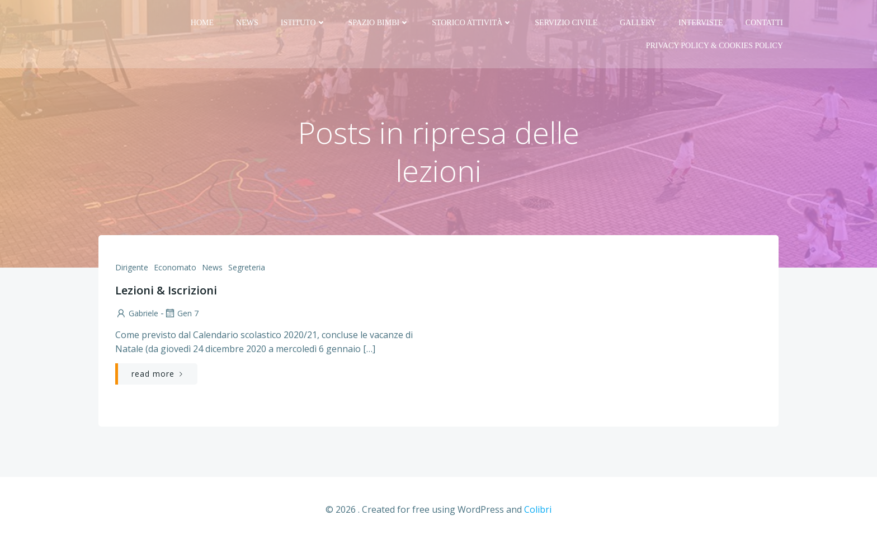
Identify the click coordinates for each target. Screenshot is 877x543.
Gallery (638, 22)
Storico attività (472, 22)
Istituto (303, 22)
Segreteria (246, 267)
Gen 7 (181, 313)
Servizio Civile (566, 22)
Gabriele (136, 313)
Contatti (764, 22)
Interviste (700, 22)
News (247, 22)
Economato (175, 267)
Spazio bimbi (379, 22)
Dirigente (131, 267)
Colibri (537, 509)
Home (202, 22)
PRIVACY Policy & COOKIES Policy (714, 45)
